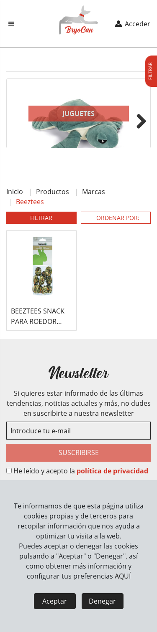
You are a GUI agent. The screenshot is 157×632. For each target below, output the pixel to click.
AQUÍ (123, 576)
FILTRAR (41, 218)
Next (138, 119)
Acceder (132, 23)
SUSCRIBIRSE (79, 452)
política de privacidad (112, 470)
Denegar (102, 601)
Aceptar (54, 601)
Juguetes (78, 113)
